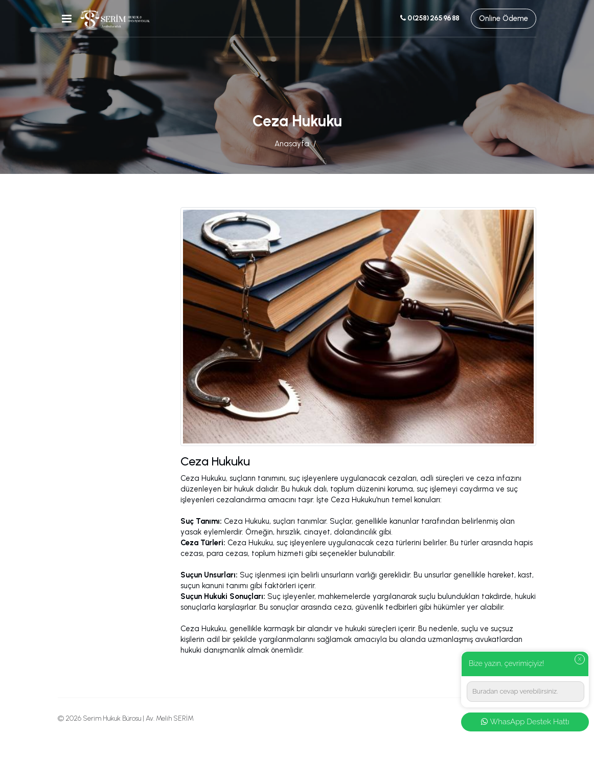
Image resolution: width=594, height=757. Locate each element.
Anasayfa (292, 143)
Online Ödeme (503, 18)
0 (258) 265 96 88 (429, 18)
